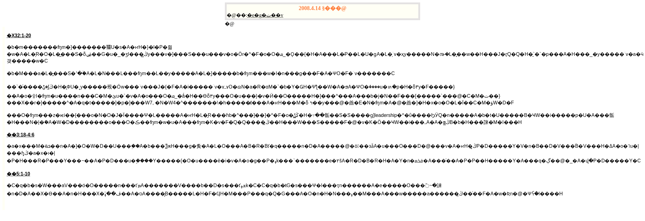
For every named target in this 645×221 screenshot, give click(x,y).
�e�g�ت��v (265, 15)
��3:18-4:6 (20, 134)
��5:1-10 (18, 173)
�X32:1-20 (19, 35)
